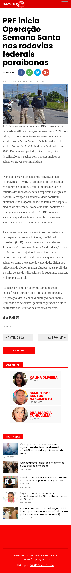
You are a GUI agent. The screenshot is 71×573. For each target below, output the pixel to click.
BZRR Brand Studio (42, 565)
